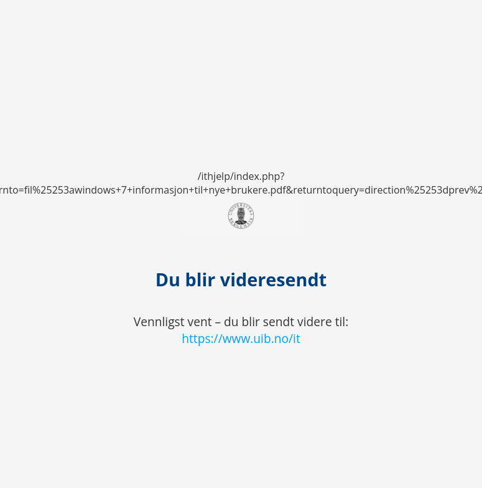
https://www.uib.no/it (241, 338)
